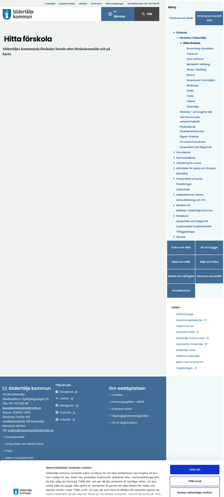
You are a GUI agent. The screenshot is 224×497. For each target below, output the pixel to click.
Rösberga (193, 85)
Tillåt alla (194, 443)
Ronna (191, 75)
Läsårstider (183, 189)
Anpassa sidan (67, 3)
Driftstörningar (185, 314)
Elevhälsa (182, 173)
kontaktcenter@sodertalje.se (22, 408)
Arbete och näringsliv (181, 276)
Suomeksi (96, 3)
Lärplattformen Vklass (187, 195)
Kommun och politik (209, 276)
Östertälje (193, 106)
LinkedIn (65, 419)
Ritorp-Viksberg (196, 69)
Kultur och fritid (181, 247)
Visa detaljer (192, 490)
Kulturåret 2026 (185, 332)
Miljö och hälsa (209, 262)
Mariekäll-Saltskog (198, 64)
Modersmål (181, 205)
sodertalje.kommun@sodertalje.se (31, 430)
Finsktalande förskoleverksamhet (192, 129)
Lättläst (83, 3)
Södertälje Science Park (190, 338)
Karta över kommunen (190, 362)
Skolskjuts (180, 216)
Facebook (66, 392)
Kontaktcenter (181, 290)
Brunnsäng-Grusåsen (200, 48)
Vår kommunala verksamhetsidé (190, 119)
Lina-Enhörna (195, 59)
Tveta (190, 96)
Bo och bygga (209, 247)
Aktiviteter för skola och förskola (194, 168)
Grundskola (181, 152)
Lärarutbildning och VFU (191, 200)
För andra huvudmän (193, 142)
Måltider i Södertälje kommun (194, 210)
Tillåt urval (194, 454)
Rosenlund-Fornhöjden (201, 80)
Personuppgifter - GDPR (127, 402)
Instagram (66, 405)
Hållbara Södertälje (188, 356)
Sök (146, 14)
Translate (50, 3)
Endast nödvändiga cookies (194, 466)
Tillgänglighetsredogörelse (129, 416)
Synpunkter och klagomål (195, 147)
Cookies (116, 395)
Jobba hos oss (185, 326)
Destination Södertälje (189, 344)
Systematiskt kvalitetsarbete (193, 226)
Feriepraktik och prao (187, 179)
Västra (191, 101)
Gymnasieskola (183, 158)
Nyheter (179, 237)
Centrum (192, 54)
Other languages (115, 3)
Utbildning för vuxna (186, 163)
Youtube (65, 412)
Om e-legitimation (124, 423)
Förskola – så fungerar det (196, 112)
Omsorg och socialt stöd (209, 18)
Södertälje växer (186, 350)
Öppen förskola (189, 136)
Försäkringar (184, 184)
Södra (190, 90)
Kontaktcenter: (143, 3)
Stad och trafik (181, 262)
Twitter (64, 398)
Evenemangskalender (189, 320)
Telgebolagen (184, 368)
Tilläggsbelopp (185, 231)
